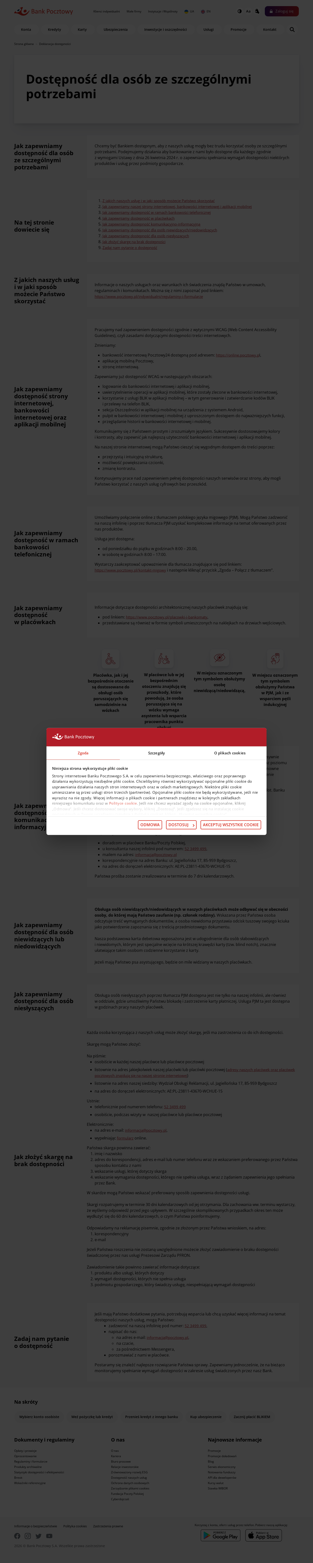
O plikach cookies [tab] (230, 752)
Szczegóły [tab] (156, 752)
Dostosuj (181, 825)
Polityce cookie (123, 803)
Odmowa (150, 825)
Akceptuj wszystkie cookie (231, 825)
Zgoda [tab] (83, 752)
